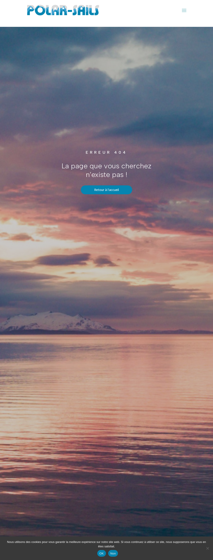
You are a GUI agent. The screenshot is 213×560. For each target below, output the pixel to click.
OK (102, 553)
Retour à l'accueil (106, 190)
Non (113, 553)
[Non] (207, 548)
